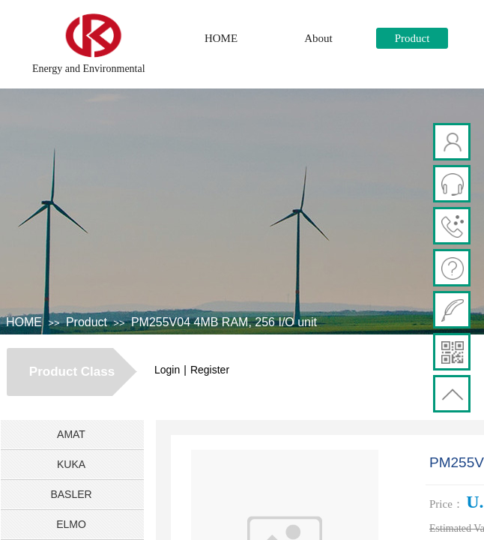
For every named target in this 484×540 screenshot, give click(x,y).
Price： (446, 504)
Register (209, 370)
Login (167, 370)
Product (412, 38)
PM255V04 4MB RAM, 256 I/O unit (224, 322)
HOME (221, 38)
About (318, 38)
